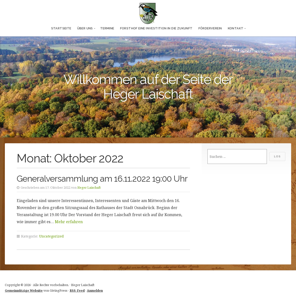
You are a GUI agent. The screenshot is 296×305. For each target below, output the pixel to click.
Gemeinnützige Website (24, 290)
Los (277, 156)
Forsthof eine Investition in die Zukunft (156, 28)
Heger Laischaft (89, 187)
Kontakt (236, 28)
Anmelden (95, 290)
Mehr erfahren (69, 221)
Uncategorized (51, 236)
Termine (107, 28)
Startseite (61, 28)
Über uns (85, 28)
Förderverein (210, 28)
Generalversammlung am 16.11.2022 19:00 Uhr (102, 179)
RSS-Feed (77, 290)
